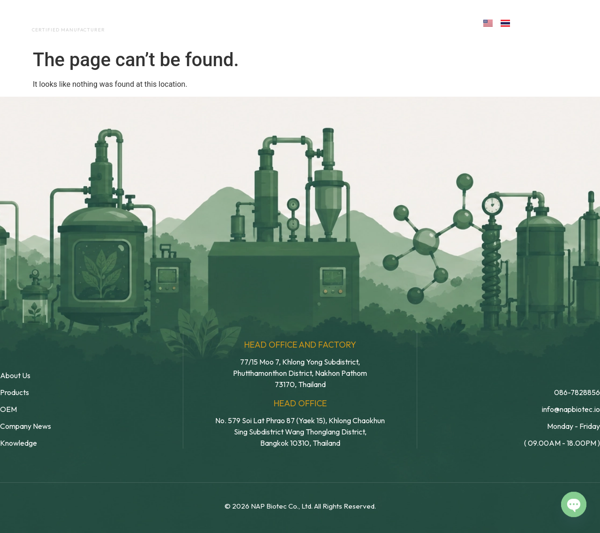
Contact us (433, 22)
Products (320, 22)
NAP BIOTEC (53, 19)
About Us (196, 22)
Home (148, 22)
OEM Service (257, 22)
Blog (375, 22)
